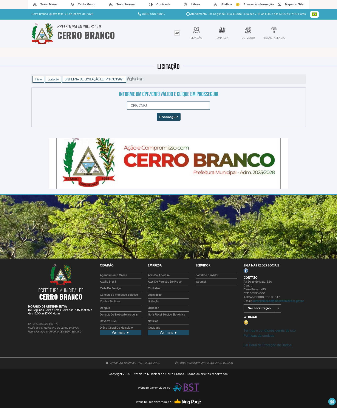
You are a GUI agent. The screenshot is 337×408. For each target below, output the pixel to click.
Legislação (155, 295)
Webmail (201, 281)
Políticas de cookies (259, 336)
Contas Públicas (110, 301)
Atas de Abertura (159, 275)
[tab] (177, 33)
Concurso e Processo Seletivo (119, 295)
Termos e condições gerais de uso (270, 330)
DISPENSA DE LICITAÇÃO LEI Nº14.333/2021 (94, 79)
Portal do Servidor (207, 275)
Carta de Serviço (110, 288)
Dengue (105, 308)
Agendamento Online (113, 275)
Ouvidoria (154, 327)
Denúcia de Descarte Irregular (119, 314)
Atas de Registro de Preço (165, 281)
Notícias (153, 321)
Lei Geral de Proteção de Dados (268, 345)
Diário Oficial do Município (116, 327)
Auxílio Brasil (108, 281)
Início (38, 79)
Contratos (154, 288)
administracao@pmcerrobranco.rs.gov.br (278, 301)
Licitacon (153, 308)
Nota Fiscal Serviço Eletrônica (166, 314)
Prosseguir (168, 117)
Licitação (53, 79)
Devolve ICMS (108, 321)
